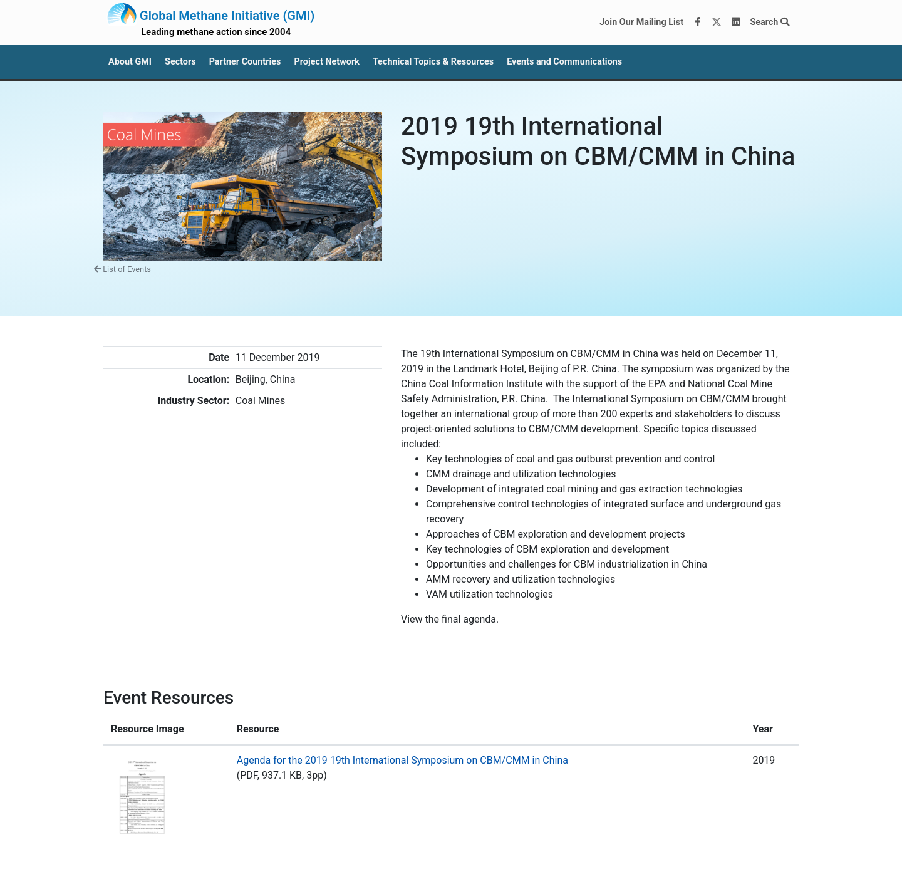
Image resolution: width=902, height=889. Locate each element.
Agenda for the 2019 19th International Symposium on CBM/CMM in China (402, 760)
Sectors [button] (180, 61)
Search (769, 22)
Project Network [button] (326, 61)
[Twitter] (717, 22)
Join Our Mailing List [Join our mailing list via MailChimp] (641, 22)
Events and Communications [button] (564, 61)
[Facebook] (697, 22)
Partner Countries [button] (245, 61)
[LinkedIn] (736, 22)
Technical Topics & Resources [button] (433, 61)
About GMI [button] (130, 61)
